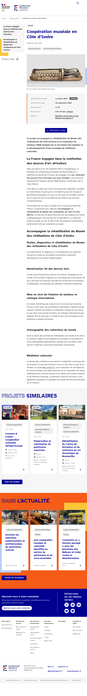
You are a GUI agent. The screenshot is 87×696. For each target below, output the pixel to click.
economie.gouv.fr (73, 671)
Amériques (47, 630)
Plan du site (75, 680)
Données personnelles (30, 680)
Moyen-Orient (48, 641)
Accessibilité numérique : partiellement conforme (54, 680)
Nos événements (77, 630)
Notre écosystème (7, 628)
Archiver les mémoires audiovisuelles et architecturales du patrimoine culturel (15, 542)
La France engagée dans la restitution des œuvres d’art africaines (12, 30)
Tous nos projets (12, 482)
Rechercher (78, 3)
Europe (46, 637)
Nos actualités (77, 627)
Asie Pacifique (48, 634)
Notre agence (6, 621)
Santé (31, 653)
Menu (84, 3)
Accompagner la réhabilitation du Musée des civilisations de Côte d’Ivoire (11, 45)
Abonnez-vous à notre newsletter (16, 608)
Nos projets (62, 621)
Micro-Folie (48, 368)
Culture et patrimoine (34, 48)
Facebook (79, 605)
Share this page (17, 59)
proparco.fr (62, 667)
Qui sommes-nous (7, 624)
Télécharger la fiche (57, 130)
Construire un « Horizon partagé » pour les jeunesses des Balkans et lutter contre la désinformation (71, 549)
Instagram (72, 611)
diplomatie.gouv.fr (54, 671)
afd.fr (49, 667)
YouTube (66, 611)
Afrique (70, 112)
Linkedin (72, 605)
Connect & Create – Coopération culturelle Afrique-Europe (13, 439)
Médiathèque (76, 634)
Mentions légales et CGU (13, 680)
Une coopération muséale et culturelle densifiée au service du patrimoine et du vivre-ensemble (43, 549)
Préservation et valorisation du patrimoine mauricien (42, 446)
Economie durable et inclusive (52, 48)
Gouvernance (34, 644)
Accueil (4, 18)
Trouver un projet (14, 18)
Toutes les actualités (14, 578)
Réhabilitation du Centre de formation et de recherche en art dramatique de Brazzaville (71, 449)
